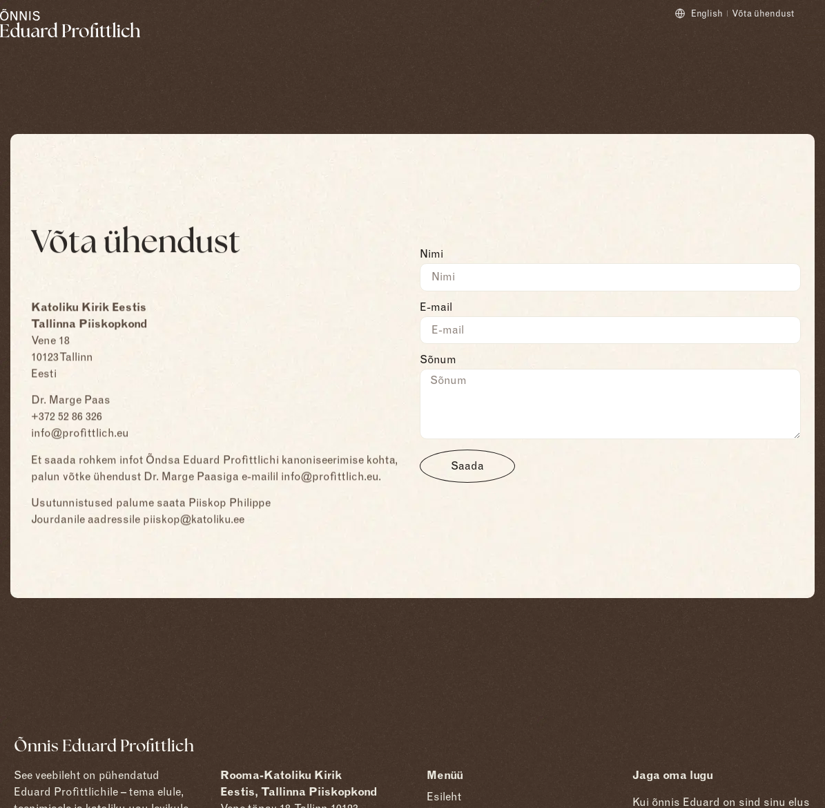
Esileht (444, 796)
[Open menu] (814, 35)
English (707, 13)
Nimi (431, 254)
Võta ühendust (763, 13)
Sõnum (438, 360)
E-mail (436, 308)
